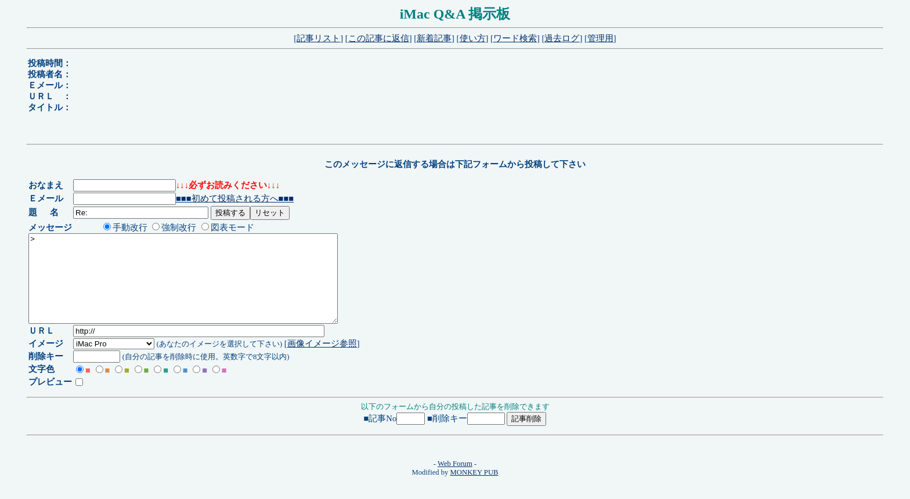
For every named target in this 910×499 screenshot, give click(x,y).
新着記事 (434, 38)
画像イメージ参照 (324, 361)
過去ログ (561, 38)
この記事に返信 (378, 38)
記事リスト (318, 38)
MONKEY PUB (474, 490)
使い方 (473, 38)
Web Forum (455, 481)
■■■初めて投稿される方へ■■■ (237, 198)
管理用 (600, 38)
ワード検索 (515, 38)
